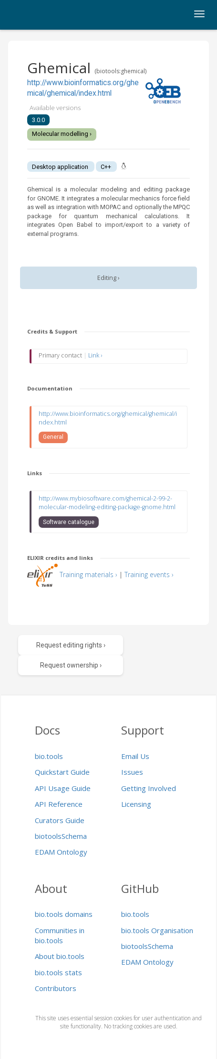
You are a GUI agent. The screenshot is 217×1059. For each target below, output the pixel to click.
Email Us (135, 756)
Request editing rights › (70, 645)
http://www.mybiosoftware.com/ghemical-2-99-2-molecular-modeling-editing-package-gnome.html (107, 502)
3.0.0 (38, 119)
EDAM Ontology (61, 852)
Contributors (55, 988)
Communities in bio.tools (59, 935)
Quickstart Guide (62, 772)
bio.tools (49, 756)
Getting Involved (148, 788)
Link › (95, 355)
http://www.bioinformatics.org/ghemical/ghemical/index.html (108, 418)
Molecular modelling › (62, 133)
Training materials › (88, 574)
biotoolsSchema (61, 836)
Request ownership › (71, 665)
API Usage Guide (63, 788)
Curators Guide (59, 820)
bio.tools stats (58, 972)
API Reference (59, 804)
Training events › (149, 574)
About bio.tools (59, 956)
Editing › (108, 278)
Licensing (136, 804)
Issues (132, 772)
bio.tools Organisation (157, 930)
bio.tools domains (64, 914)
